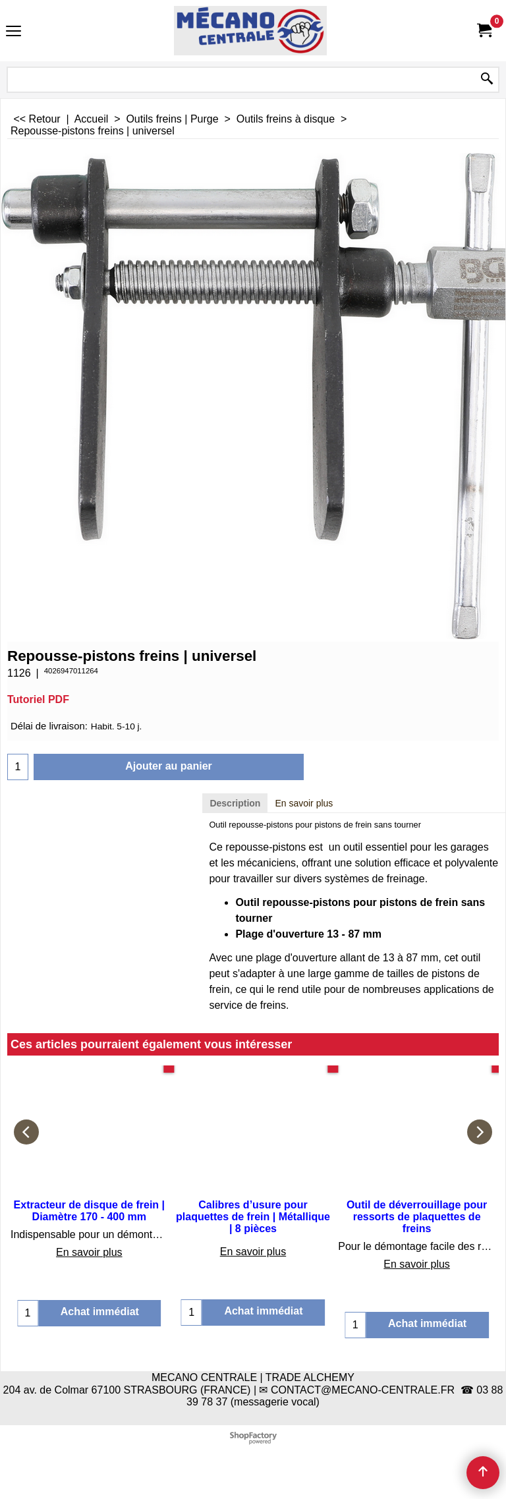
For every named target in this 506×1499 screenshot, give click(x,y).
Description (235, 803)
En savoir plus (304, 803)
